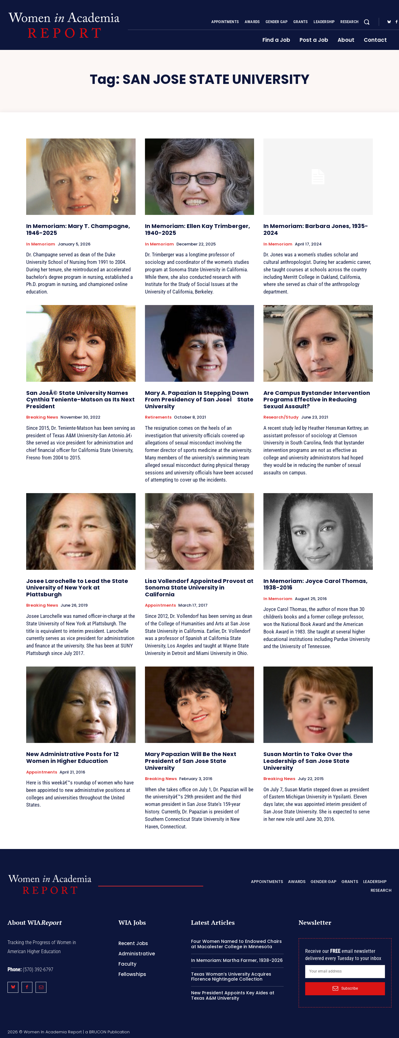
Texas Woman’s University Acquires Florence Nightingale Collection (231, 976)
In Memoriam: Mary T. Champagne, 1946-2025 (78, 229)
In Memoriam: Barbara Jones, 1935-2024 (315, 229)
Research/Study (281, 417)
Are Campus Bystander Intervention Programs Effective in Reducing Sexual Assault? (316, 399)
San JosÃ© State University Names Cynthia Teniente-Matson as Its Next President (80, 399)
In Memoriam (40, 244)
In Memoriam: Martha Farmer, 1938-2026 (237, 960)
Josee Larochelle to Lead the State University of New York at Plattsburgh (77, 587)
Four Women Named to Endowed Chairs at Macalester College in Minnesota (236, 944)
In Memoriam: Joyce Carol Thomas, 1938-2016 (315, 584)
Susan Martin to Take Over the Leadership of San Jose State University (308, 760)
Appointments (160, 605)
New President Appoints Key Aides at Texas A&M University (232, 995)
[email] (345, 971)
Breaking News (42, 417)
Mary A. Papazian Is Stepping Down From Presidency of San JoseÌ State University (199, 399)
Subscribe (345, 988)
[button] (366, 21)
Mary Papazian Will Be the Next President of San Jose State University (190, 760)
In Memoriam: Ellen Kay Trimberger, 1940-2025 (197, 229)
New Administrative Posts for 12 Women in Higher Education (72, 757)
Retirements (158, 417)
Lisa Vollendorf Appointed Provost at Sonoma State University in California (199, 587)
